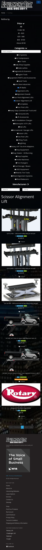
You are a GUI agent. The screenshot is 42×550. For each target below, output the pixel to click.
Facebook (10, 546)
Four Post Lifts (22, 107)
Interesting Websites (12, 491)
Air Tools (22, 61)
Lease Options (10, 494)
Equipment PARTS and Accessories (22, 78)
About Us (9, 488)
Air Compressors (22, 58)
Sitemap (8, 502)
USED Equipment (22, 169)
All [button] (21, 27)
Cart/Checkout (10, 515)
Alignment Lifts (22, 91)
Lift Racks (22, 88)
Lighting (22, 143)
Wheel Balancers (22, 179)
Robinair (9, 536)
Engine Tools (21, 74)
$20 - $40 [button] (21, 36)
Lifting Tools (21, 140)
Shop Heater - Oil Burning (21, 153)
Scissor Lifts (22, 133)
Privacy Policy (10, 517)
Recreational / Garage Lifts (22, 130)
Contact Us (9, 499)
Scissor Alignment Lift (23, 101)
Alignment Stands (22, 94)
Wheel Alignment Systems (22, 176)
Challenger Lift (11, 533)
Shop (7, 506)
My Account (9, 512)
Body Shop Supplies (22, 65)
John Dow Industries (21, 84)
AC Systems (22, 55)
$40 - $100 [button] (21, 40)
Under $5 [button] (21, 30)
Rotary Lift (9, 530)
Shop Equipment (22, 150)
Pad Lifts (22, 127)
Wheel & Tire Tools (22, 173)
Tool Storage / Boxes (21, 166)
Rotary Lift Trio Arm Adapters (22, 146)
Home (3, 13)
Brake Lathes (21, 68)
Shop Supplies (22, 156)
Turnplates (23, 104)
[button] (38, 2)
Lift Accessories (22, 117)
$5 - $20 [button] (21, 33)
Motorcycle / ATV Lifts (22, 123)
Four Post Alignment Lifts (22, 97)
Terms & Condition (12, 520)
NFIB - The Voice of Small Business (14, 475)
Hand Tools (22, 81)
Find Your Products (12, 509)
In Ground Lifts (22, 114)
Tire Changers (22, 163)
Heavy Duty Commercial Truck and (22, 110)
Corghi (8, 539)
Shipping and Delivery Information (16, 523)
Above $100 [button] (21, 43)
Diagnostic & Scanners (22, 71)
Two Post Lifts (22, 137)
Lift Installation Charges (22, 120)
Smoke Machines (22, 159)
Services (8, 497)
